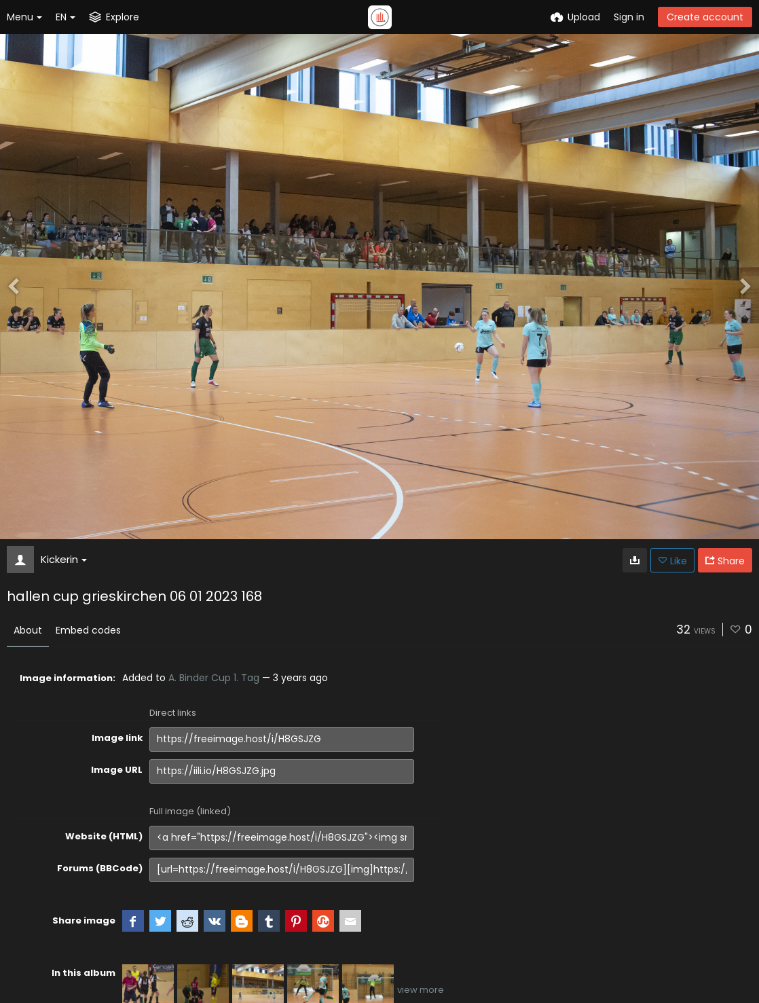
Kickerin (64, 559)
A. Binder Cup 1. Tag (213, 678)
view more (420, 989)
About (28, 630)
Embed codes (88, 630)
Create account (705, 17)
